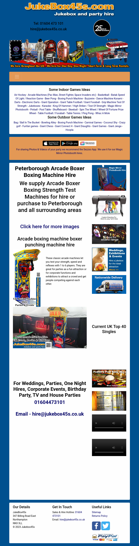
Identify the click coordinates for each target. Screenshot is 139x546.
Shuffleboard (60, 109)
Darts (17, 102)
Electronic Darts (31, 102)
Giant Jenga (115, 126)
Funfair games (30, 126)
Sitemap (96, 512)
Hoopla (69, 129)
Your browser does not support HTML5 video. (109, 423)
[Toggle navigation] (17, 76)
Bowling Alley (48, 122)
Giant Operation (49, 102)
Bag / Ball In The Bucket (27, 122)
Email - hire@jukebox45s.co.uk (50, 414)
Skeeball (73, 109)
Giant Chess (46, 126)
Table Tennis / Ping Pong (80, 113)
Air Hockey (20, 94)
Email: (56, 519)
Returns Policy (100, 515)
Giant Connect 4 (63, 126)
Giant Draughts (82, 126)
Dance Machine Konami (109, 98)
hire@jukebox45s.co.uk (48, 29)
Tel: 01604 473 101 (48, 23)
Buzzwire (89, 98)
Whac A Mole (102, 113)
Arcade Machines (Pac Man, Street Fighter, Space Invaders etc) (62, 94)
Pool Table (45, 109)
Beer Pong (50, 98)
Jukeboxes (34, 105)
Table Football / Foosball (51, 113)
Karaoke (46, 105)
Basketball (103, 94)
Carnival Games (93, 122)
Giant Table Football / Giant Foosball (80, 102)
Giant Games (99, 126)
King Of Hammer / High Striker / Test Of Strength (79, 105)
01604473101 (49, 402)
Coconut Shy (110, 122)
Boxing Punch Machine (70, 98)
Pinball (34, 109)
